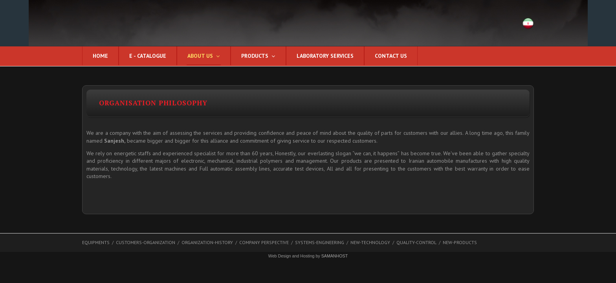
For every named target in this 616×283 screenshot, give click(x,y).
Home (100, 55)
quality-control (416, 242)
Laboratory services (325, 55)
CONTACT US (391, 55)
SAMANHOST (334, 256)
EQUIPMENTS (96, 242)
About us (200, 55)
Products (254, 55)
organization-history (207, 242)
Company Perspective (264, 242)
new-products (460, 242)
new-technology (370, 242)
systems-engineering (319, 242)
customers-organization (145, 242)
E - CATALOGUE (147, 55)
